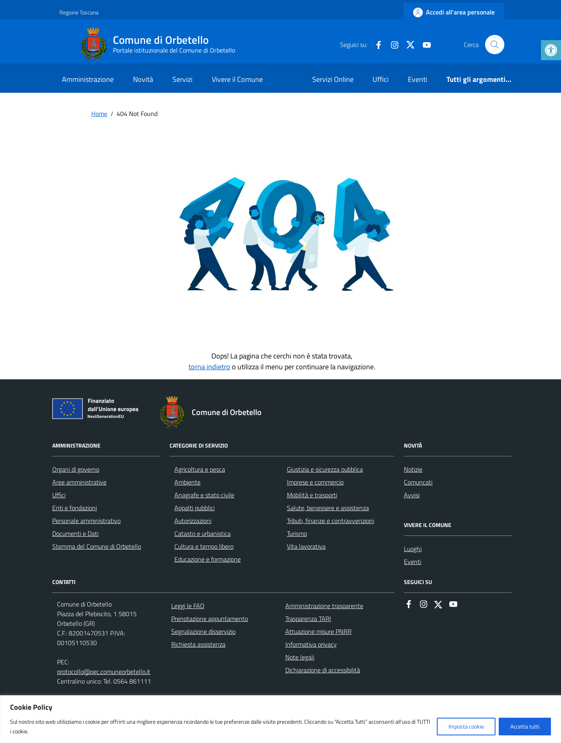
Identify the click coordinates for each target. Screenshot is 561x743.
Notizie (413, 469)
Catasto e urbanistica (202, 533)
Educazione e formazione (207, 559)
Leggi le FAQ (188, 606)
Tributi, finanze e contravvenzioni (330, 520)
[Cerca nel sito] (494, 44)
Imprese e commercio (315, 482)
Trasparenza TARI (308, 618)
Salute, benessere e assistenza (328, 508)
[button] (551, 50)
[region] (280, 719)
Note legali (299, 657)
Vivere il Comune (237, 79)
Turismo (297, 533)
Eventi (417, 79)
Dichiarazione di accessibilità (322, 670)
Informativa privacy (311, 644)
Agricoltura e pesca (199, 469)
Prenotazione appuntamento (209, 618)
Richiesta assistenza (198, 644)
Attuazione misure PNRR (318, 631)
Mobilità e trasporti (312, 495)
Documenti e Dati (75, 533)
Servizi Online (333, 79)
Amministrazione (88, 79)
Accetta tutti (524, 726)
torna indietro (209, 366)
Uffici (381, 79)
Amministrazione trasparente (324, 606)
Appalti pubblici (194, 508)
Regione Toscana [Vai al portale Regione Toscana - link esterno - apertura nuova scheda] (78, 12)
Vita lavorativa (306, 546)
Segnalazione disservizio (203, 631)
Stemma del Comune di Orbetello (96, 546)
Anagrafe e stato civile (204, 495)
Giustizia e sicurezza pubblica (325, 469)
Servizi (182, 79)
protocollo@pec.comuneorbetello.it (103, 671)
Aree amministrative (79, 482)
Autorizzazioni (192, 520)
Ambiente (187, 482)
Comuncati (418, 482)
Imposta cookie (466, 726)
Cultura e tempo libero (203, 546)
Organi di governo (75, 469)
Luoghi (413, 549)
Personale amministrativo (86, 520)
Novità (143, 79)
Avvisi (412, 495)
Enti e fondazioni (74, 508)
